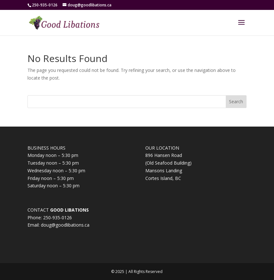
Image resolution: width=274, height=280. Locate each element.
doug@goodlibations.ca (65, 225)
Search (236, 101)
